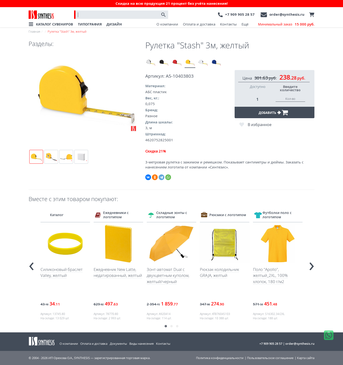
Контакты (228, 24)
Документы (118, 343)
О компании (167, 24)
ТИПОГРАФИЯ (90, 24)
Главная (34, 31)
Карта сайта (305, 358)
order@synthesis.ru (286, 14)
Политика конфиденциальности (219, 358)
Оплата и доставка (199, 24)
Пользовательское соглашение (270, 358)
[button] (166, 326)
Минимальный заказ (286, 24)
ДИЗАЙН (114, 24)
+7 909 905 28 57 (240, 14)
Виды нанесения (141, 343)
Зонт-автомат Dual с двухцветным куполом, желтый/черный (168, 275)
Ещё (245, 24)
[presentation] (31, 264)
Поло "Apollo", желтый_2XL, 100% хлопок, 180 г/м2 (270, 275)
